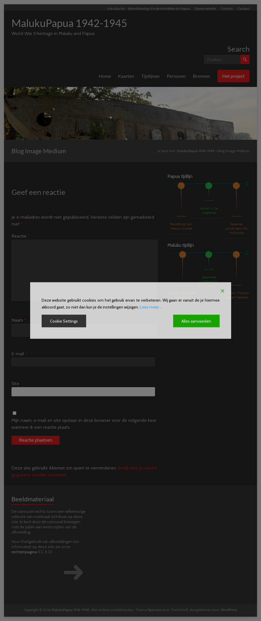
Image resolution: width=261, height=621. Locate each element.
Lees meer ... (151, 307)
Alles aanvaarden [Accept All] (196, 321)
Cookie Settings (64, 321)
